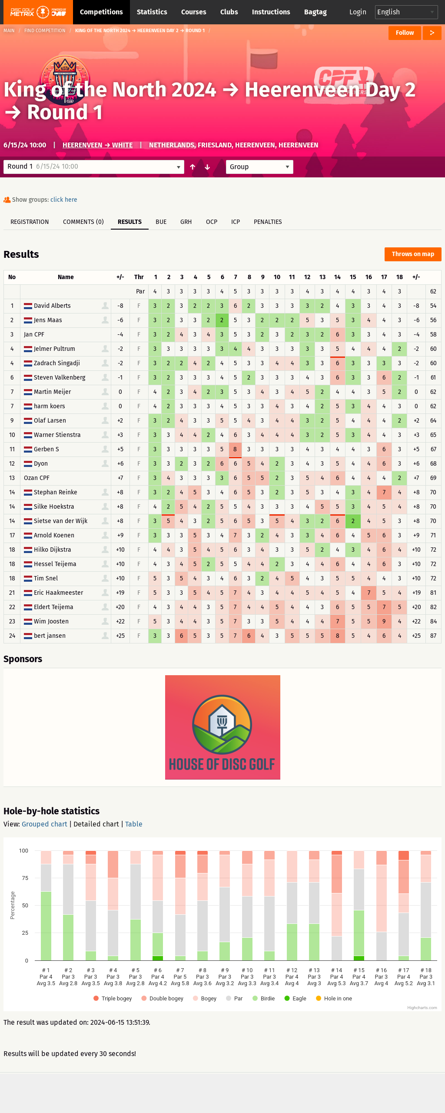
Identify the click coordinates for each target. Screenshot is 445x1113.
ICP (235, 222)
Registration (29, 222)
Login (357, 12)
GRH (186, 222)
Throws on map (413, 254)
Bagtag (315, 12)
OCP (211, 222)
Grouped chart (44, 824)
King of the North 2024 (109, 89)
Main (9, 30)
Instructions (271, 12)
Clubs (229, 12)
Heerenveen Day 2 (330, 89)
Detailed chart (96, 824)
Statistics (152, 12)
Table (134, 824)
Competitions (101, 12)
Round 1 (65, 112)
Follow (405, 33)
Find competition (45, 30)
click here (63, 199)
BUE (161, 222)
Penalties (268, 222)
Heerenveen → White (98, 145)
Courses (193, 12)
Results (130, 222)
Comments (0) (83, 222)
